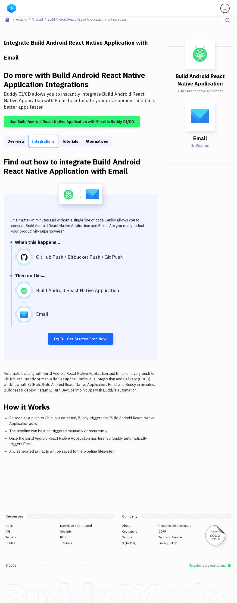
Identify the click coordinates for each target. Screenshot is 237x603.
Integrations (43, 141)
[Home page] (10, 19)
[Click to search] (227, 20)
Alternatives (97, 141)
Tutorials (70, 141)
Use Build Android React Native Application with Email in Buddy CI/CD (71, 121)
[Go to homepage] (11, 8)
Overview (16, 141)
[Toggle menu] (225, 8)
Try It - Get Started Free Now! (80, 339)
